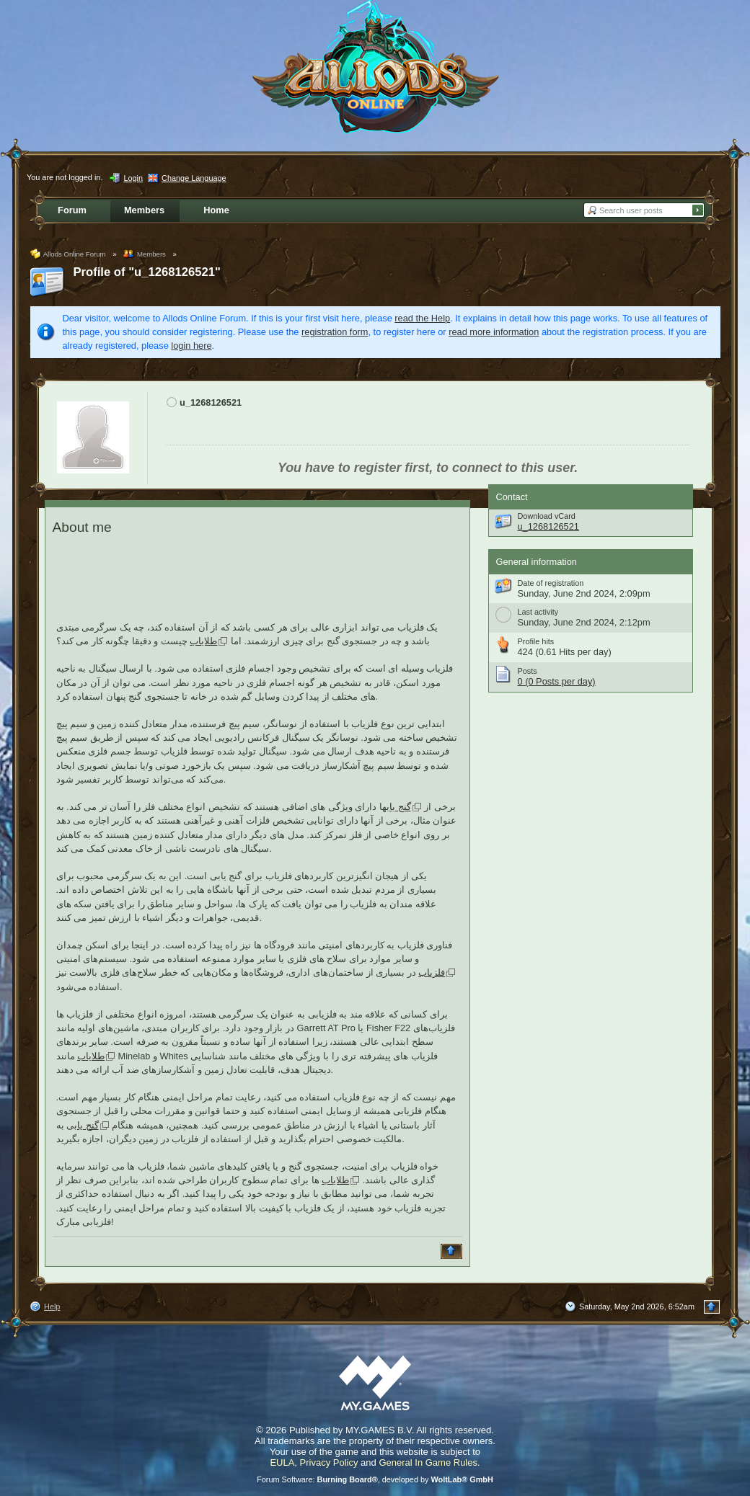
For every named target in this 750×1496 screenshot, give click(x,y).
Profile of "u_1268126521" (147, 272)
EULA (282, 1462)
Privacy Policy (329, 1462)
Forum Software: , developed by (375, 1479)
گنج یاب (399, 806)
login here (191, 345)
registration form (334, 331)
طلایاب (203, 641)
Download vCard (546, 516)
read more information (494, 331)
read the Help (422, 318)
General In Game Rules (428, 1462)
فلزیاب (431, 972)
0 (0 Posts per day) (557, 681)
